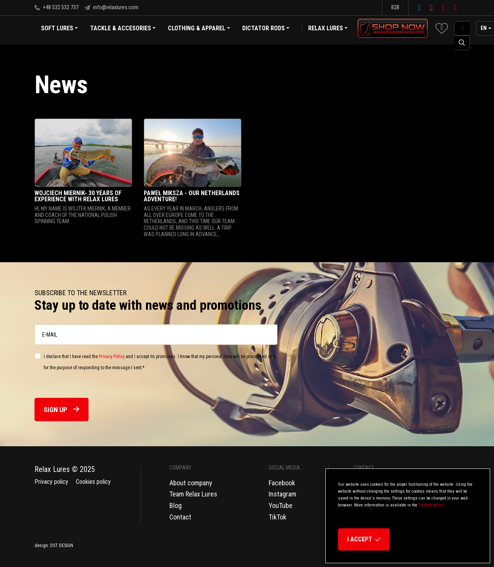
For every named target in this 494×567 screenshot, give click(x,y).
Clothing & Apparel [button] (199, 29)
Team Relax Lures (193, 494)
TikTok (277, 517)
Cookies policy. (431, 505)
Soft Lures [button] (59, 29)
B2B (395, 7)
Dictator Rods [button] (265, 29)
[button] (441, 28)
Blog (175, 505)
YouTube (280, 505)
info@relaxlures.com (111, 7)
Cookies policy (93, 481)
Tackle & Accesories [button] (123, 29)
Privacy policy (51, 481)
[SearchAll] (462, 28)
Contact (180, 517)
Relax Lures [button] (325, 28)
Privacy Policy (112, 356)
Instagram (282, 494)
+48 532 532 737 (56, 7)
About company (190, 483)
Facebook (282, 483)
